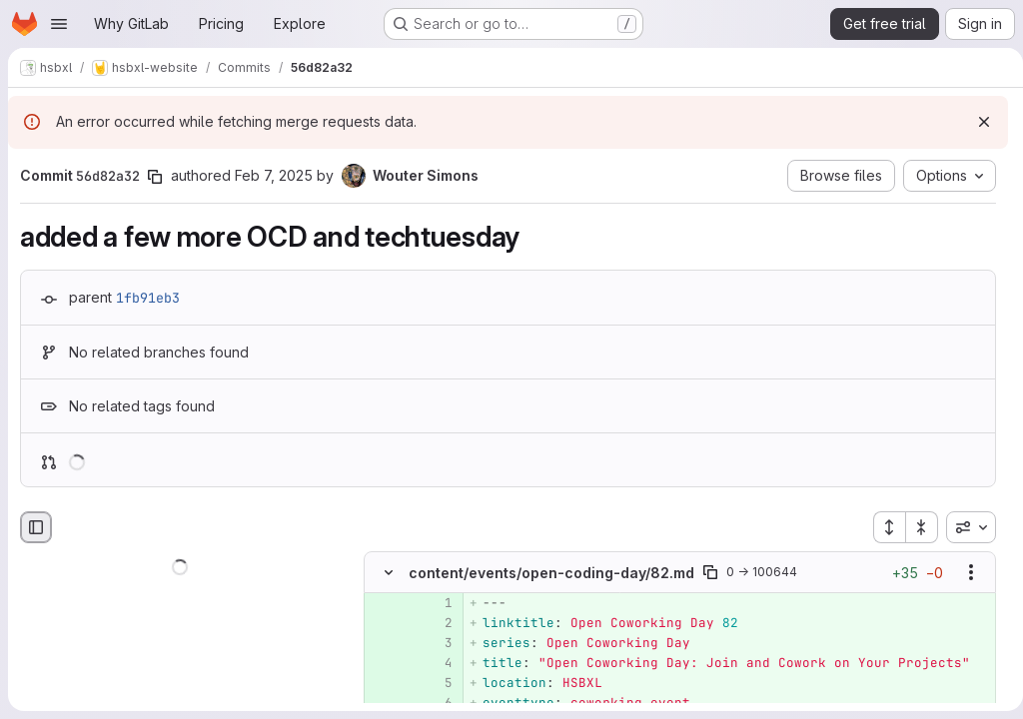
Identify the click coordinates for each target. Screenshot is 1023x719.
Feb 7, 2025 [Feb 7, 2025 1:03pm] (274, 175)
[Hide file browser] (36, 527)
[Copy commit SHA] (155, 177)
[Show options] (963, 573)
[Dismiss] (976, 122)
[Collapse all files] (914, 527)
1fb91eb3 (148, 298)
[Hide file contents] (389, 573)
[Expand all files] (881, 527)
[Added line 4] (436, 664)
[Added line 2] (436, 624)
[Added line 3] (436, 644)
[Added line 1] (436, 604)
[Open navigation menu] (59, 24)
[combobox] (963, 527)
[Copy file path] (710, 573)
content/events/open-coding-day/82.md (551, 572)
